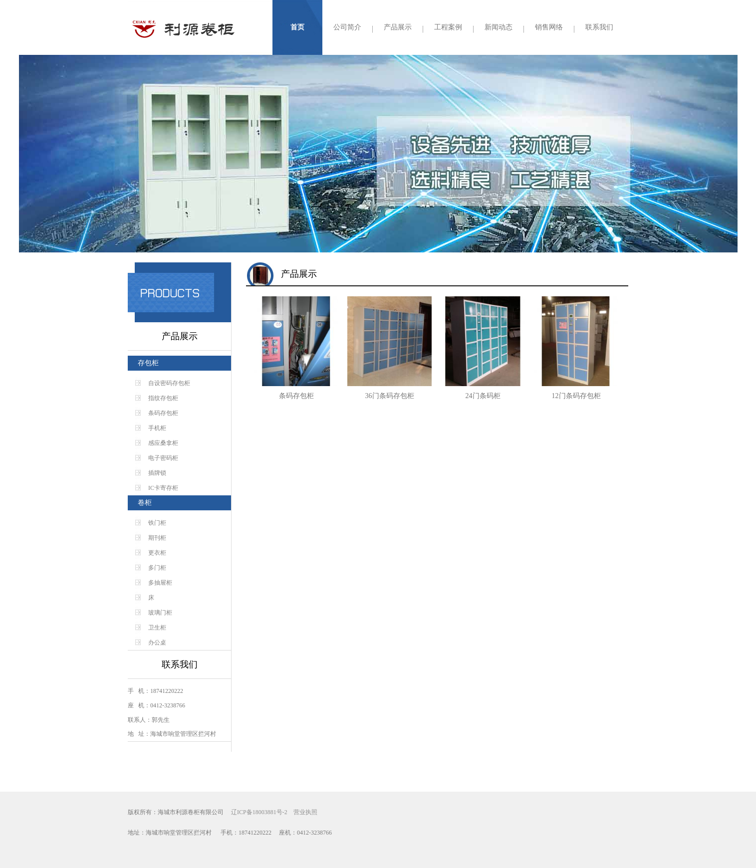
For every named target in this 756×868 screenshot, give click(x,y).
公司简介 (347, 27)
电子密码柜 (163, 457)
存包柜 (148, 363)
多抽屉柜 (160, 582)
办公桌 (157, 642)
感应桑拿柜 (163, 442)
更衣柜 (157, 552)
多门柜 (157, 567)
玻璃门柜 (160, 612)
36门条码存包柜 (389, 396)
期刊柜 (157, 537)
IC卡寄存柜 (163, 487)
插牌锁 (157, 472)
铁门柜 (157, 522)
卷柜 (145, 502)
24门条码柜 (483, 396)
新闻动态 (498, 27)
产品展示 (398, 27)
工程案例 (448, 27)
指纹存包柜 (163, 398)
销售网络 (549, 27)
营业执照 (305, 812)
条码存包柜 (163, 413)
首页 (297, 27)
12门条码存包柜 (576, 396)
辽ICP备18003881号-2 (259, 812)
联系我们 (599, 27)
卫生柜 (157, 627)
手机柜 (157, 428)
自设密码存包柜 (169, 383)
